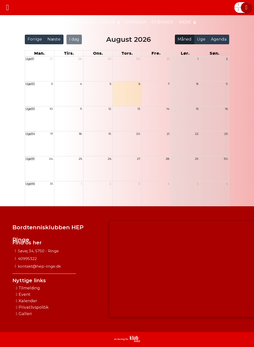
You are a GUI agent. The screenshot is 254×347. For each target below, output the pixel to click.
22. (197, 134)
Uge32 (30, 84)
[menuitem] (7, 7)
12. (110, 109)
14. (168, 109)
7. (169, 84)
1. (198, 59)
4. (81, 84)
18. (81, 134)
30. (138, 59)
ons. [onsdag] (98, 53)
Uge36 (30, 183)
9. (227, 84)
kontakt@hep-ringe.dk (39, 266)
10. (52, 109)
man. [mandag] (39, 53)
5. (111, 84)
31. (168, 59)
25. (81, 159)
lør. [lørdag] (185, 53)
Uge (201, 39)
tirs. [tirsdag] (69, 53)
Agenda (218, 39)
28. (80, 59)
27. (52, 59)
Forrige (35, 39)
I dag (74, 39)
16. (226, 109)
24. (51, 159)
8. (197, 84)
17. (52, 134)
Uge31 (30, 59)
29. (110, 59)
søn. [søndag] (214, 53)
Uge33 (30, 109)
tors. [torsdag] (127, 53)
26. (110, 159)
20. (138, 134)
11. (81, 109)
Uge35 (30, 159)
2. (227, 59)
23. (226, 134)
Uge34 (30, 134)
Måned (184, 39)
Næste (54, 39)
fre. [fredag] (156, 53)
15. (197, 109)
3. (52, 84)
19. (110, 134)
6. (139, 84)
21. (168, 134)
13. (139, 109)
